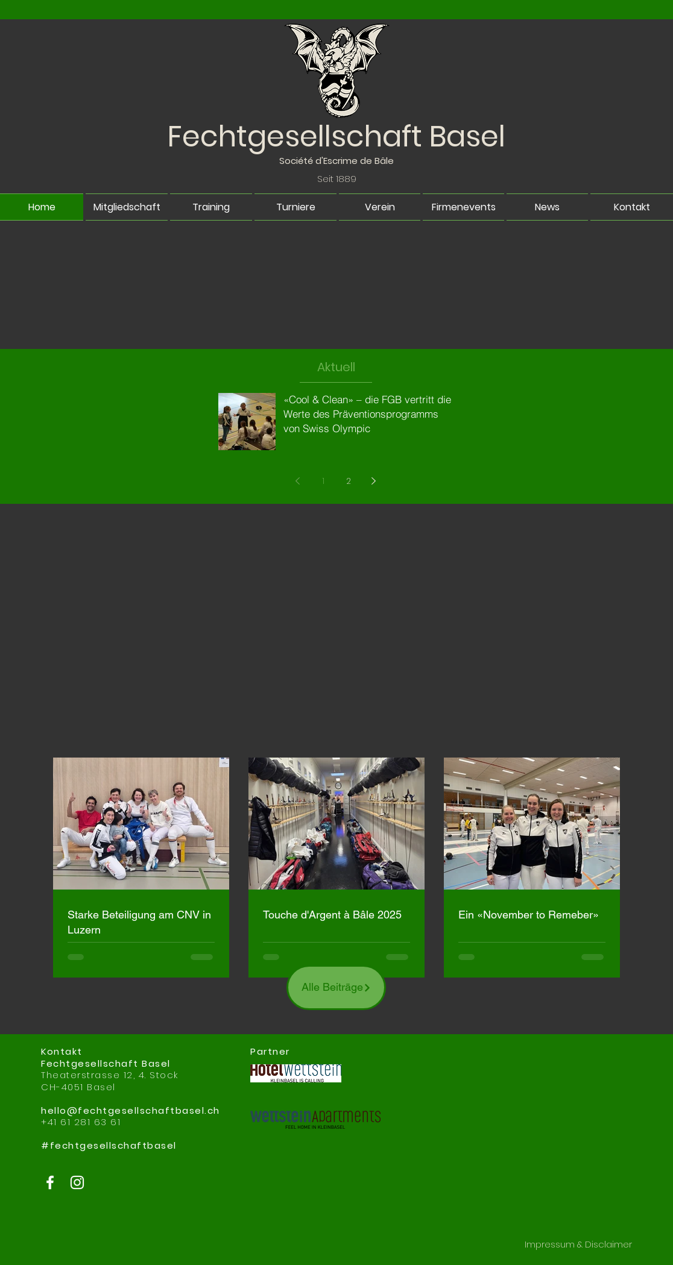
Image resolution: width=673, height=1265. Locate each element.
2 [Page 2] (348, 481)
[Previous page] (298, 481)
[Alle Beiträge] (336, 987)
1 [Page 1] (323, 481)
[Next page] (374, 481)
